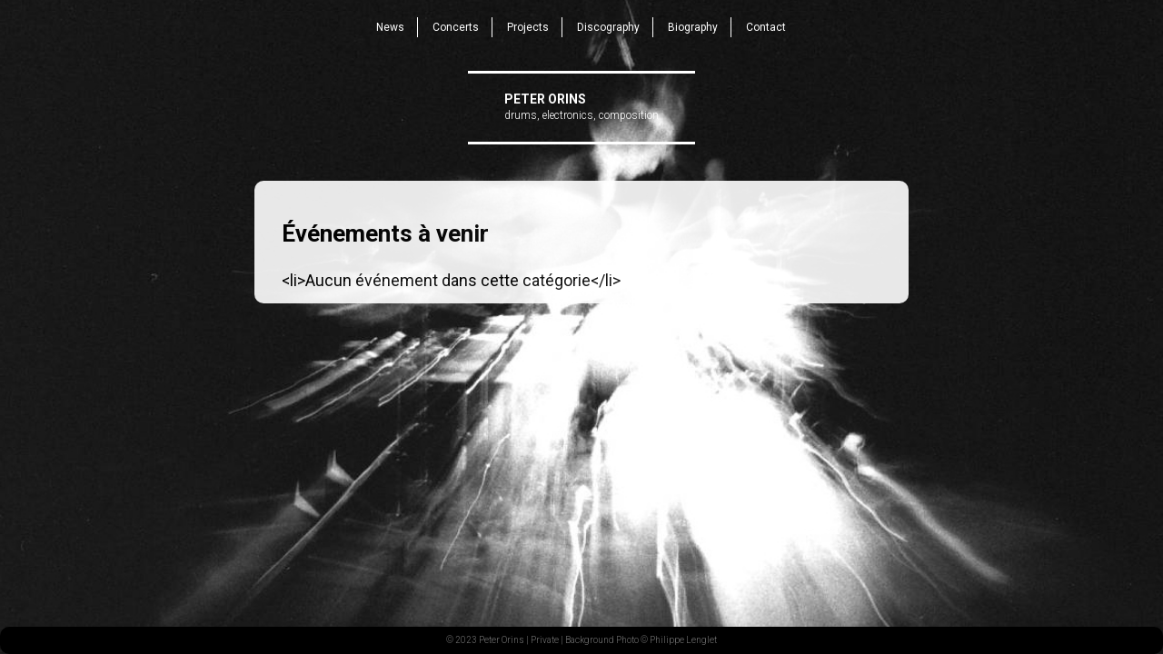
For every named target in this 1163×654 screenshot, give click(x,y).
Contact (766, 27)
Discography (608, 27)
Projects (528, 27)
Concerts (455, 27)
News (390, 27)
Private (545, 640)
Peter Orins (545, 99)
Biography (693, 27)
